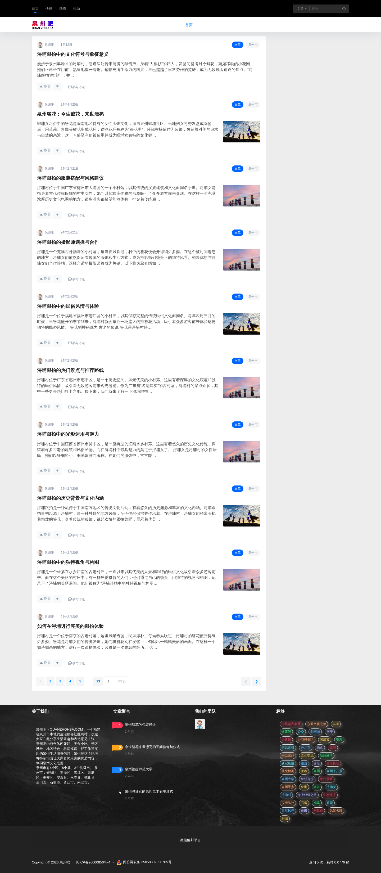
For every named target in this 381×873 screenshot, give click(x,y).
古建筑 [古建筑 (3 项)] (286, 739)
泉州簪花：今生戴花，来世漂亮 (70, 114)
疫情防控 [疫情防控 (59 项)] (288, 803)
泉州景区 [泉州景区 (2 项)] (326, 779)
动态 (62, 9)
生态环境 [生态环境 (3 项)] (329, 795)
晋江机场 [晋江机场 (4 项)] (332, 763)
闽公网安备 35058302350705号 (143, 862)
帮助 (76, 9)
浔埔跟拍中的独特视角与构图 (68, 562)
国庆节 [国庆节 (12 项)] (324, 739)
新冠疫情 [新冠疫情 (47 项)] (326, 755)
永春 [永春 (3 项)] (304, 771)
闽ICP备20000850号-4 (93, 862)
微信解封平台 (190, 840)
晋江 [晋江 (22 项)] (317, 763)
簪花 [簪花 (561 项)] (329, 803)
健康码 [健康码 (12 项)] (286, 732)
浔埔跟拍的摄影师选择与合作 (68, 242)
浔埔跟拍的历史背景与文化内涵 (70, 498)
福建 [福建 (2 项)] (317, 803)
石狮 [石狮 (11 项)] (304, 803)
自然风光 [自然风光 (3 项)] (288, 810)
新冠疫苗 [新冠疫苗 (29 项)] (288, 763)
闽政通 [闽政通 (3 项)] (318, 810)
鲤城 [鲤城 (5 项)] (285, 818)
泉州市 (253, 45)
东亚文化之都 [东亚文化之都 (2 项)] (316, 724)
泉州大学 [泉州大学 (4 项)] (288, 779)
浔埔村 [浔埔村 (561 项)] (286, 795)
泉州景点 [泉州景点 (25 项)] (288, 787)
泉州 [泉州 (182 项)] (317, 771)
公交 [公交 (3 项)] (301, 732)
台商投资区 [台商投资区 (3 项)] (306, 739)
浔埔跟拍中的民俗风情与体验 (68, 306)
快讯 (49, 9)
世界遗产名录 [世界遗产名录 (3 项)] (291, 724)
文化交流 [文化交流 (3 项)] (307, 755)
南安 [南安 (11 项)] (329, 732)
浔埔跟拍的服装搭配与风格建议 (70, 178)
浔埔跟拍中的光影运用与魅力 (68, 434)
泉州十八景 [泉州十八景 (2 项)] (334, 771)
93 (98, 681)
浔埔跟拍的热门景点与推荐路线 (70, 370)
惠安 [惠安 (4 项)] (333, 747)
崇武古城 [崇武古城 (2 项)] (288, 747)
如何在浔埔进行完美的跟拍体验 (70, 626)
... (88, 680)
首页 (35, 9)
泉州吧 (64, 862)
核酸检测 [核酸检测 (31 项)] (288, 771)
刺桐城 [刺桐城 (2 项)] (315, 732)
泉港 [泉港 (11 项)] (304, 787)
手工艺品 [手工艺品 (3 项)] (288, 755)
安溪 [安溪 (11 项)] (339, 739)
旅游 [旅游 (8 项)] (304, 763)
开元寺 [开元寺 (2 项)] (305, 747)
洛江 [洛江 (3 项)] (317, 787)
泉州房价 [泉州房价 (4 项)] (307, 779)
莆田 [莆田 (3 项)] (304, 810)
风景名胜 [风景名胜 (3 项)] (336, 810)
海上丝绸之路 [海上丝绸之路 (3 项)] (307, 795)
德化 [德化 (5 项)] (320, 747)
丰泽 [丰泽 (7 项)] (336, 724)
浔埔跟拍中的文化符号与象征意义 (72, 54)
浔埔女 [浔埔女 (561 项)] (331, 787)
